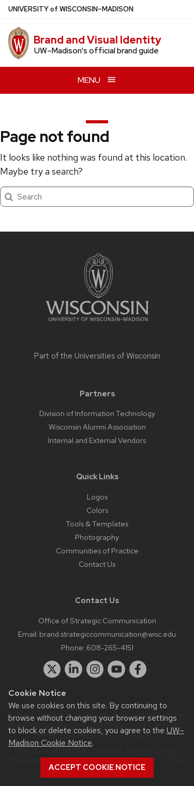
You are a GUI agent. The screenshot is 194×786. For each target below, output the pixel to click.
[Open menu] (97, 80)
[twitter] (52, 669)
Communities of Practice (97, 550)
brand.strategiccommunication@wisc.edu (107, 634)
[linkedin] (73, 669)
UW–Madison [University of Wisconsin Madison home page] (70, 9)
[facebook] (138, 669)
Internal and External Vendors (97, 440)
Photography (97, 537)
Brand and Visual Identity (97, 40)
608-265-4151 (109, 647)
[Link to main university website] (97, 323)
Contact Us (97, 564)
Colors (97, 510)
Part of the (97, 356)
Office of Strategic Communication (97, 620)
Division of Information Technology (97, 413)
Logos (97, 497)
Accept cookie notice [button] (97, 767)
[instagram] (95, 669)
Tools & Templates (97, 523)
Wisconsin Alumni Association (97, 427)
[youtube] (116, 669)
